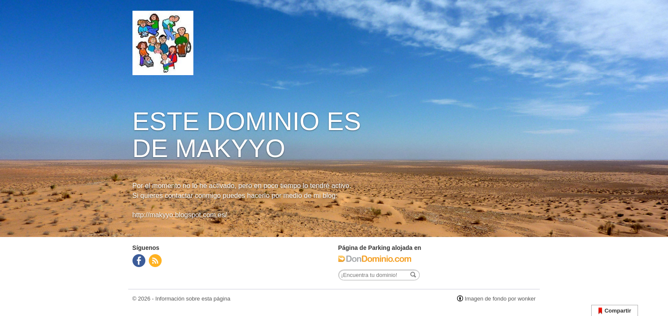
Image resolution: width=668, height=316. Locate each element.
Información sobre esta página (192, 298)
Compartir (614, 311)
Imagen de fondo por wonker (500, 298)
